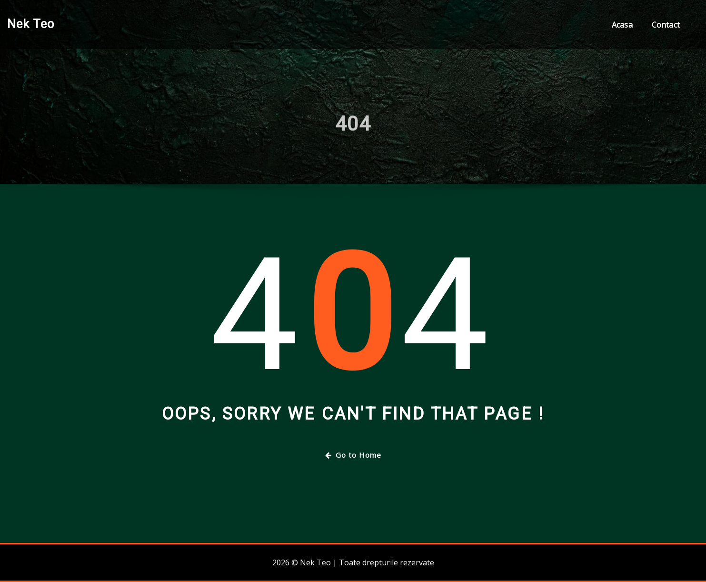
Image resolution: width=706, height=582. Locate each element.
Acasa (622, 25)
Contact (666, 25)
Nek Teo (30, 24)
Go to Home (353, 455)
